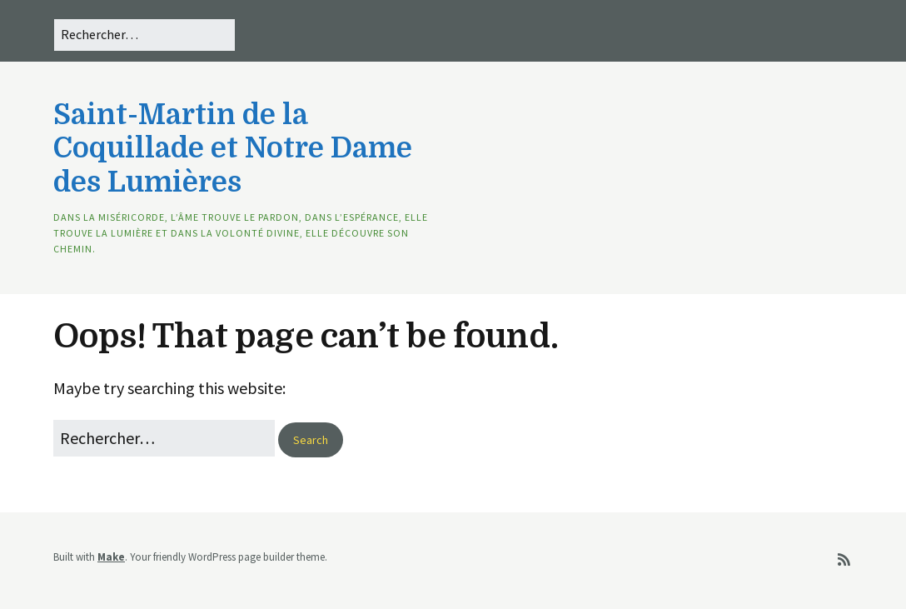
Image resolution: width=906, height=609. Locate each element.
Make (111, 557)
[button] (310, 439)
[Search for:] (144, 35)
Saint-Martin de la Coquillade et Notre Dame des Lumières (232, 148)
